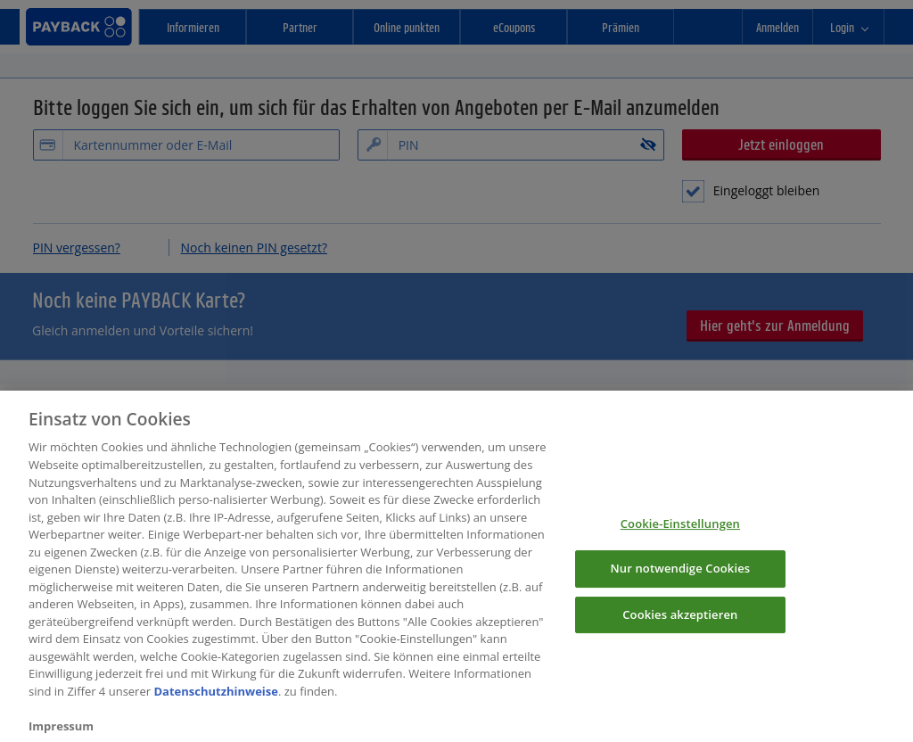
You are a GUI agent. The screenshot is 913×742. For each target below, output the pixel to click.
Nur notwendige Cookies (680, 586)
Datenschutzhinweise (215, 709)
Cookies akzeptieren (679, 632)
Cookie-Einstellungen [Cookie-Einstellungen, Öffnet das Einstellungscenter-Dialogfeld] (680, 541)
